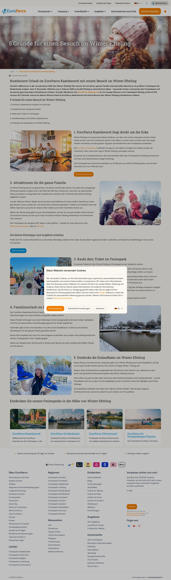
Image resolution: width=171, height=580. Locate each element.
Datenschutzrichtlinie (63, 298)
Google (102, 292)
